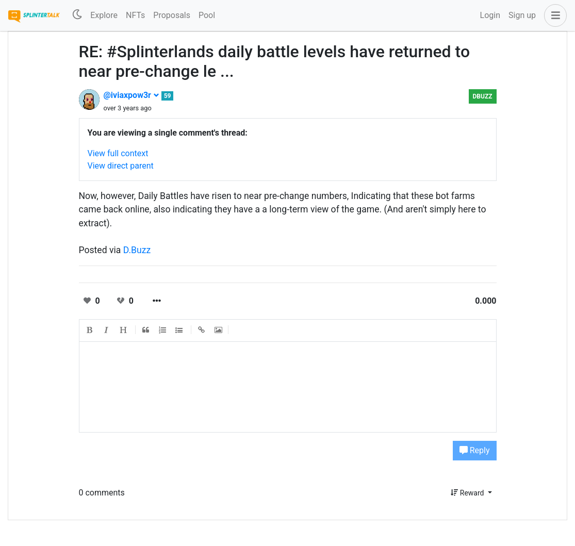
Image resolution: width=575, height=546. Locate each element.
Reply (474, 450)
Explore (104, 15)
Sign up (522, 15)
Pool (207, 15)
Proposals (171, 15)
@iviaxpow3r (131, 95)
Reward (468, 493)
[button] (553, 15)
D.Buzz (137, 250)
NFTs (135, 15)
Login (490, 15)
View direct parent (121, 166)
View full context (118, 153)
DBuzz (482, 96)
